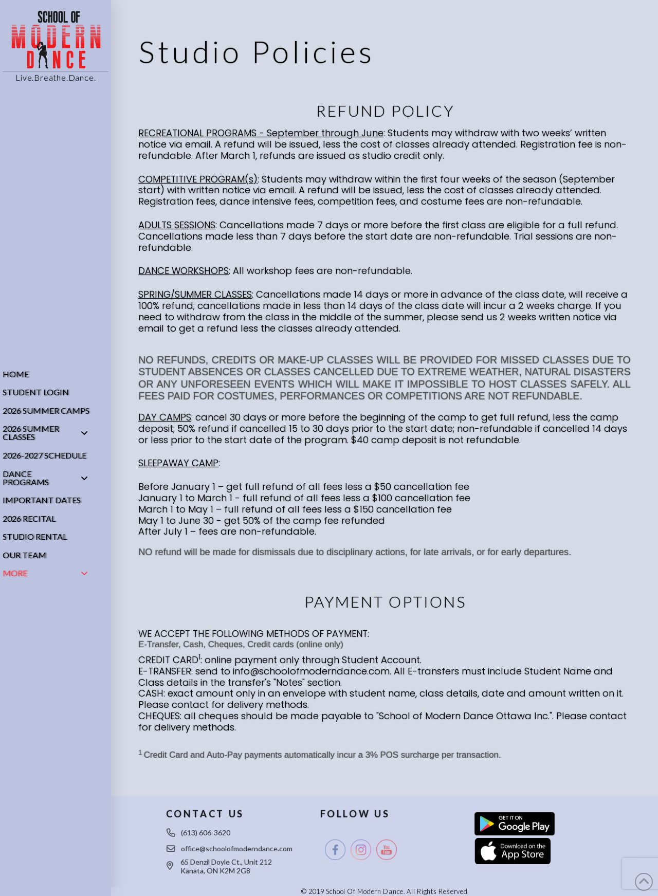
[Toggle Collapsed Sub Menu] (55, 433)
